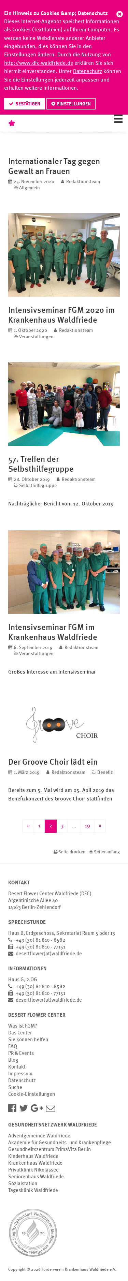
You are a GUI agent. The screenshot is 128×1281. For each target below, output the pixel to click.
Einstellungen (74, 104)
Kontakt (17, 1067)
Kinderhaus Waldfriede (33, 1156)
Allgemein (29, 188)
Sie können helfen (28, 1040)
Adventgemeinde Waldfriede (39, 1136)
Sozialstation (22, 1184)
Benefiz (105, 772)
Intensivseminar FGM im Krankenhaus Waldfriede (52, 632)
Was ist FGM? (22, 1026)
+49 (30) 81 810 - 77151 (40, 947)
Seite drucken (70, 852)
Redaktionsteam (83, 181)
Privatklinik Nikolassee (33, 1170)
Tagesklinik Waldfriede (33, 1190)
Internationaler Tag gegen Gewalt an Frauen (54, 166)
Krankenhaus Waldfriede (35, 1163)
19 (87, 826)
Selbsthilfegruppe (38, 485)
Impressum (20, 1074)
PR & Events (21, 1053)
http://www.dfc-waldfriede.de (38, 63)
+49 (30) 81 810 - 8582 (40, 940)
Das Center (20, 1033)
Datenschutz (87, 71)
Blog (13, 1060)
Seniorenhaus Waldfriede (36, 1177)
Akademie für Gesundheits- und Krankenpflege (59, 1143)
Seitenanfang (104, 852)
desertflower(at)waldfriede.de (49, 954)
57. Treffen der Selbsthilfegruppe (41, 464)
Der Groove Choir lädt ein (53, 761)
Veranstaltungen (36, 337)
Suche (15, 1087)
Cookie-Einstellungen (31, 1094)
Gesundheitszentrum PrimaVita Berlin (49, 1149)
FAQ (12, 1046)
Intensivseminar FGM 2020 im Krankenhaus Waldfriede (61, 315)
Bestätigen (27, 104)
